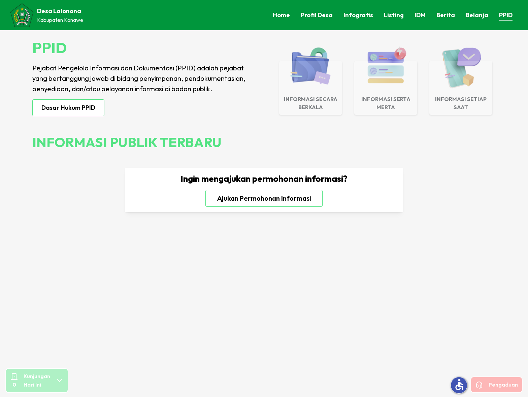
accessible (459, 384)
